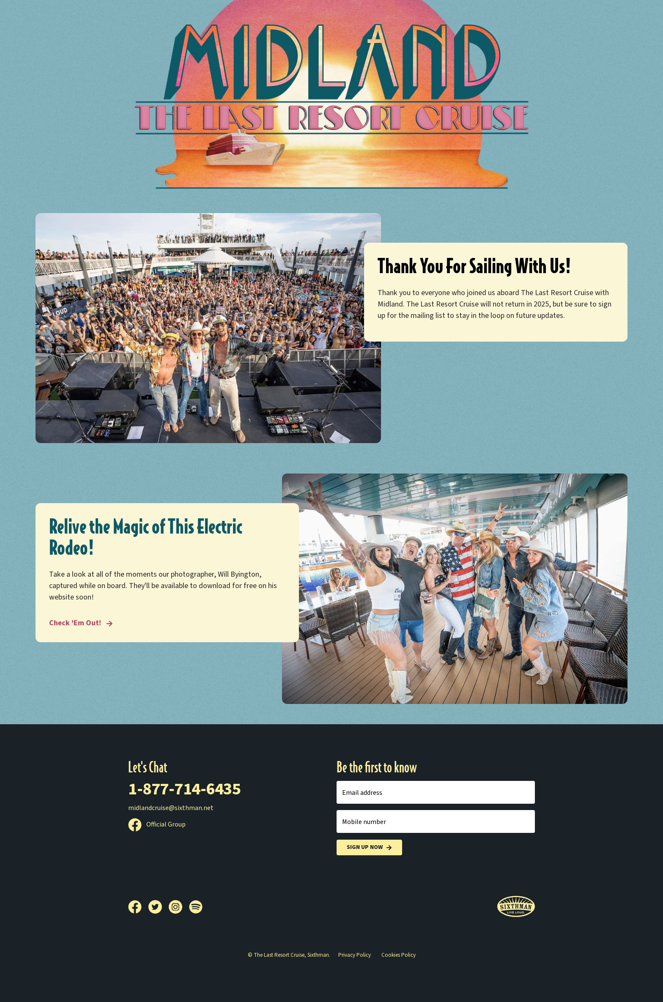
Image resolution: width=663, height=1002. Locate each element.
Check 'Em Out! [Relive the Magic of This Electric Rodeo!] (81, 623)
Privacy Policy (354, 955)
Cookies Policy (398, 955)
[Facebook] (138, 907)
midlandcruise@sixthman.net (171, 808)
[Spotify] (196, 907)
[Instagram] (179, 907)
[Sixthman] (516, 906)
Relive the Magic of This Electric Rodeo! (145, 537)
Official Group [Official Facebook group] (157, 824)
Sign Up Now (369, 847)
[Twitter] (158, 907)
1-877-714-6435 (184, 789)
